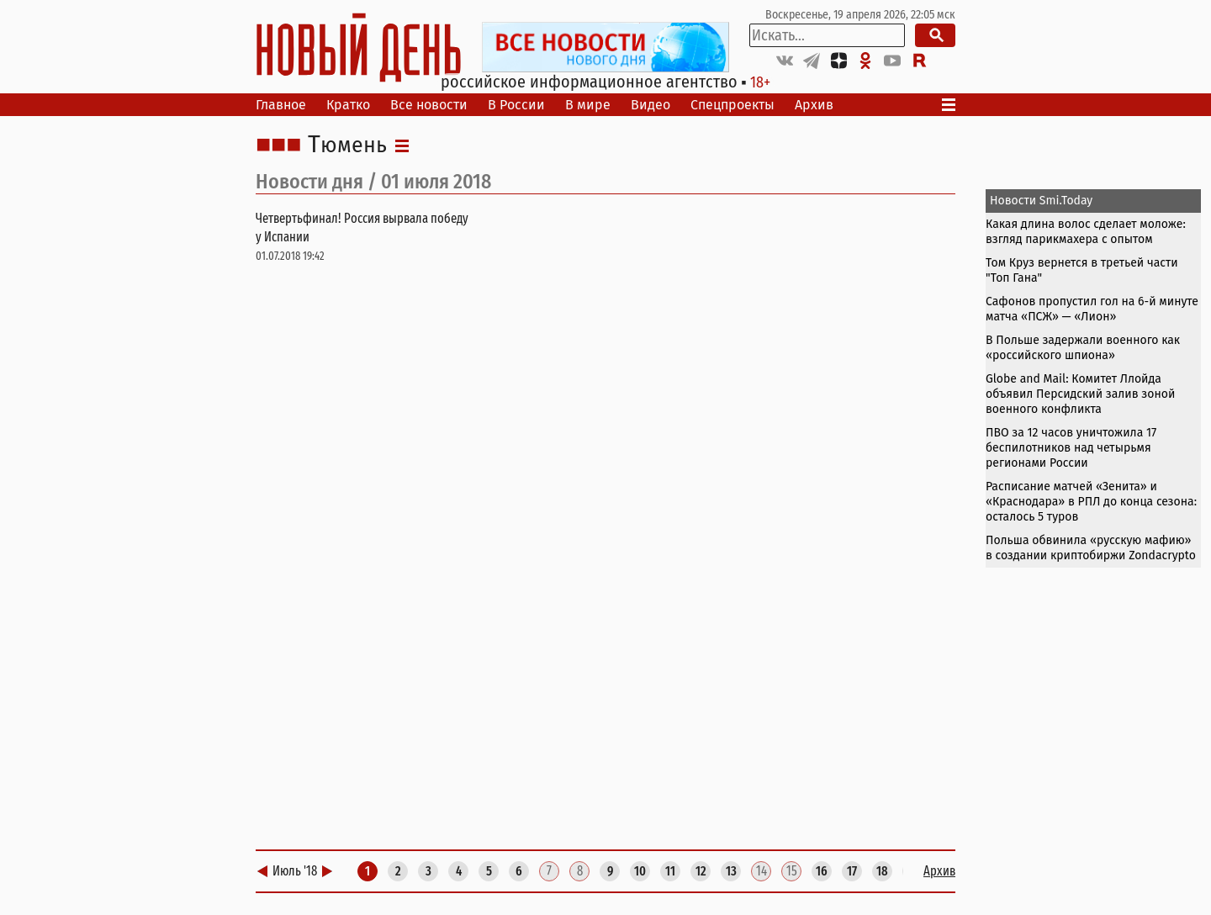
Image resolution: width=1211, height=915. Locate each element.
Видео (650, 105)
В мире (588, 105)
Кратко (348, 105)
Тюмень (347, 145)
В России (516, 105)
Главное (281, 105)
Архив (814, 105)
